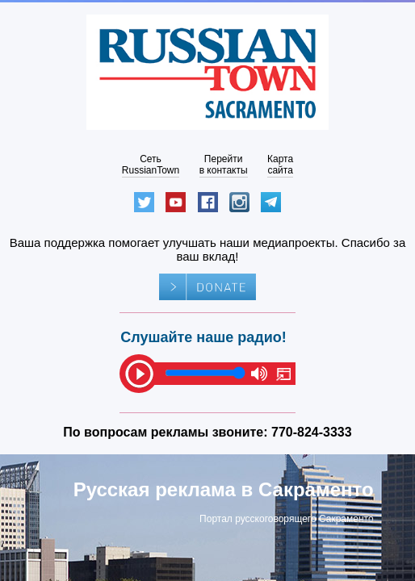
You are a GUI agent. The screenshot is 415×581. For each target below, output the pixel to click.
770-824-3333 (311, 432)
